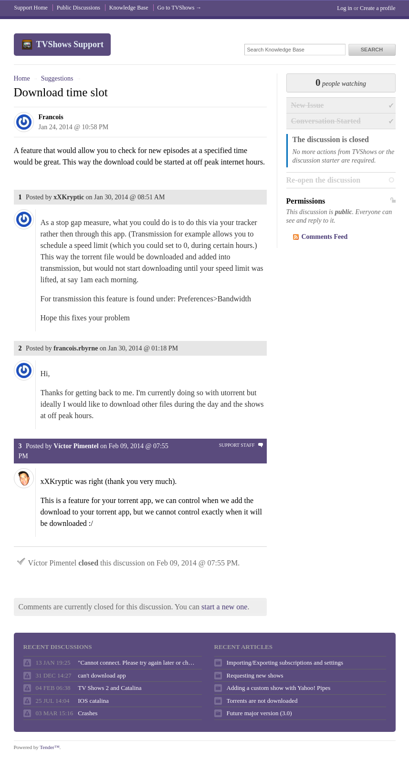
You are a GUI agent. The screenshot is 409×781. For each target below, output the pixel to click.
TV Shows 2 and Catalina (109, 687)
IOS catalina (93, 700)
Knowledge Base (128, 7)
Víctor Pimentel (75, 446)
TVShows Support (70, 44)
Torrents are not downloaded (262, 700)
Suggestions (57, 78)
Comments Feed (325, 236)
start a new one (224, 607)
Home (22, 78)
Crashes (87, 713)
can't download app (102, 675)
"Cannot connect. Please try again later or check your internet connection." (137, 662)
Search (372, 49)
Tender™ (49, 747)
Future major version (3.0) (259, 713)
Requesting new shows (255, 675)
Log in (344, 8)
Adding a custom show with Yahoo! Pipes (279, 687)
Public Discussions (78, 7)
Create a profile (378, 8)
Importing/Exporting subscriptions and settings (285, 662)
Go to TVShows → (179, 7)
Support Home (31, 7)
